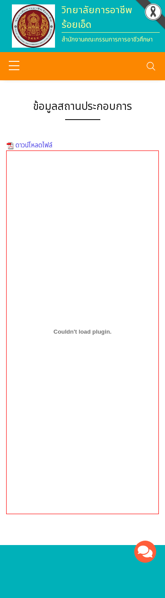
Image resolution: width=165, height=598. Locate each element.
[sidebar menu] (14, 66)
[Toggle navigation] (151, 66)
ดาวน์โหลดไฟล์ (33, 145)
